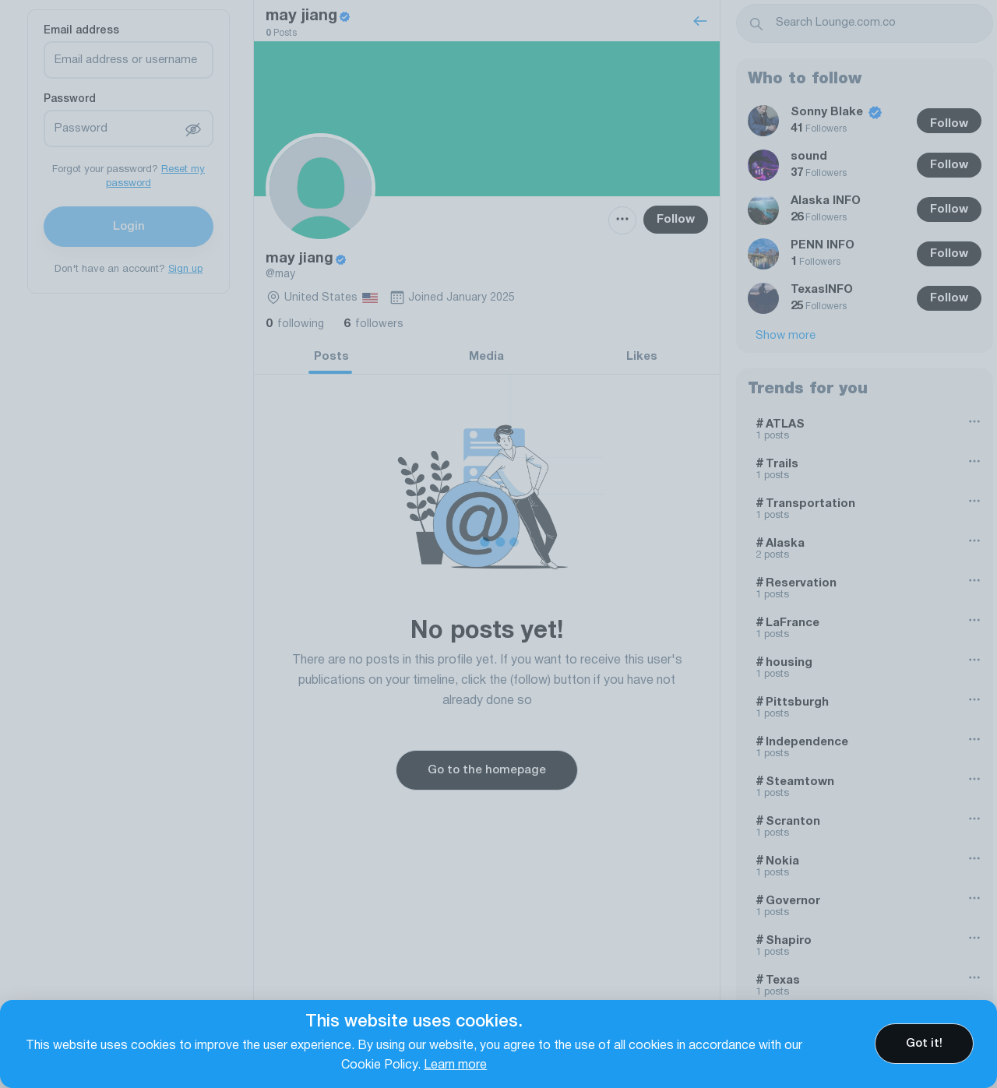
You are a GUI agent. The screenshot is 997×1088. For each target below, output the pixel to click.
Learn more (455, 1065)
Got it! (924, 1043)
